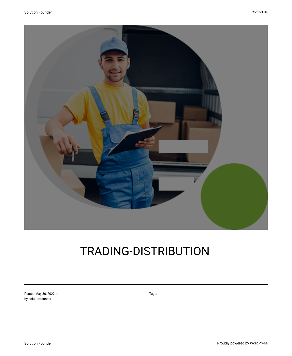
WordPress (259, 343)
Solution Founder (38, 12)
